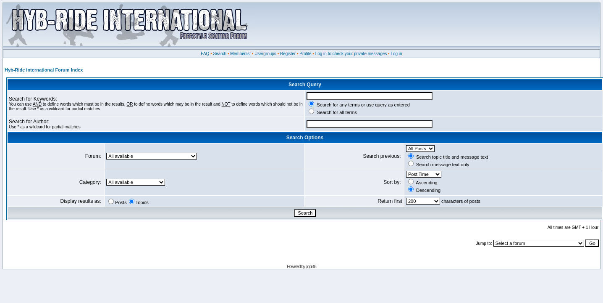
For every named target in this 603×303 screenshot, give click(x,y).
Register (288, 53)
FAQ (205, 53)
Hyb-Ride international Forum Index (44, 69)
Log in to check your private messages (351, 53)
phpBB (311, 266)
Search (219, 53)
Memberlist (240, 53)
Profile (305, 53)
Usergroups (265, 53)
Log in (396, 53)
